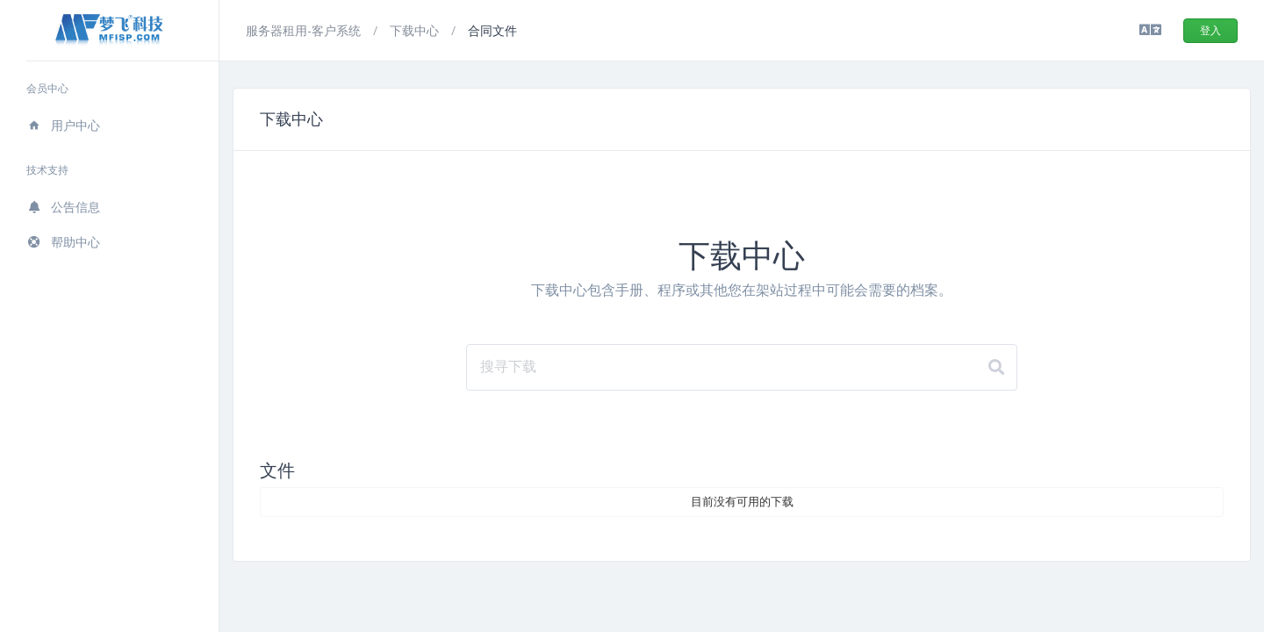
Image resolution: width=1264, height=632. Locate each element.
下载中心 (416, 30)
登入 (1210, 30)
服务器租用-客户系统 (305, 30)
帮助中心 (63, 241)
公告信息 (63, 206)
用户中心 (63, 125)
